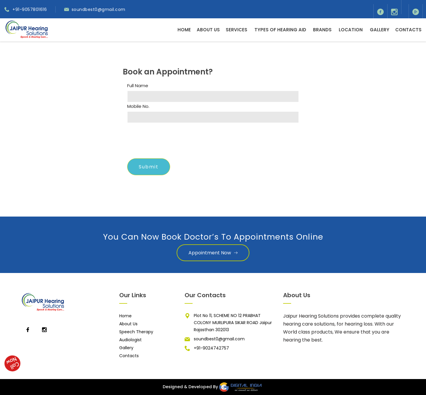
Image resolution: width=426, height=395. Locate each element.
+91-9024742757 (211, 348)
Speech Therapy (136, 332)
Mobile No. (138, 106)
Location (351, 30)
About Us (208, 30)
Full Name (137, 86)
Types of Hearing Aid (280, 30)
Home (184, 30)
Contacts (408, 30)
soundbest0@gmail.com (98, 9)
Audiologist (130, 340)
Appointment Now (213, 252)
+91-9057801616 (29, 9)
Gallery (379, 30)
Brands (322, 30)
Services (236, 30)
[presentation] (172, 142)
